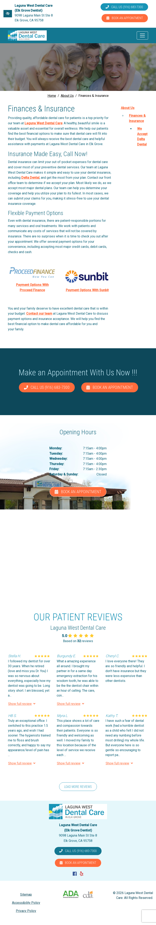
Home (52, 96)
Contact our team (39, 313)
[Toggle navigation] (142, 35)
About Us (67, 96)
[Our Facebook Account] (75, 873)
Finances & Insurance (137, 118)
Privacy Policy (26, 911)
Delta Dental (30, 178)
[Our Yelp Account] (81, 873)
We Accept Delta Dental (142, 136)
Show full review (21, 704)
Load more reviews (78, 787)
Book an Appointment (124, 18)
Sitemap (26, 894)
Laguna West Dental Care (43, 123)
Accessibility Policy (26, 903)
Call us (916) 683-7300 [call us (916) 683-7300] (124, 7)
